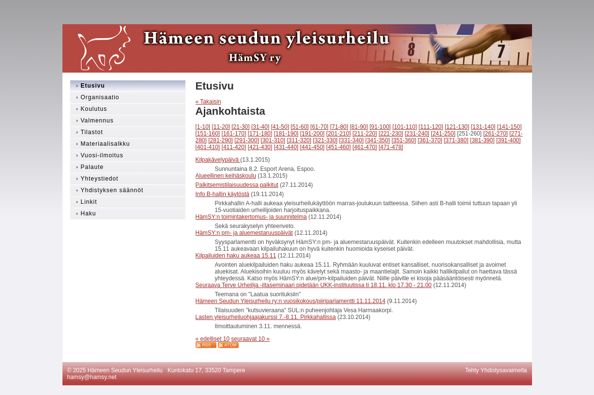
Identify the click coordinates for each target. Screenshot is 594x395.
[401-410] (208, 147)
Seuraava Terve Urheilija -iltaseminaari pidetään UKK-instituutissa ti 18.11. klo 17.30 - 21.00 (314, 285)
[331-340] (351, 140)
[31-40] (260, 126)
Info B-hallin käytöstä (222, 194)
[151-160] (208, 133)
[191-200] (312, 133)
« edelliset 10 (213, 338)
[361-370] (430, 140)
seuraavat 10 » (250, 338)
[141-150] (509, 126)
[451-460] (338, 147)
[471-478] (391, 147)
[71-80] (339, 126)
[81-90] (358, 126)
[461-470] (364, 147)
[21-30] (240, 126)
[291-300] (246, 140)
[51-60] (299, 126)
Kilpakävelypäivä (218, 159)
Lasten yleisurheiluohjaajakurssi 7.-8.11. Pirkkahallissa (266, 317)
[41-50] (280, 126)
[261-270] (495, 133)
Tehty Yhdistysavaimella (496, 370)
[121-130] (457, 126)
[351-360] (404, 140)
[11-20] (221, 126)
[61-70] (319, 126)
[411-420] (234, 147)
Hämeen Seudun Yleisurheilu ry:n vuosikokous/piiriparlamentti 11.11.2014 (291, 301)
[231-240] (417, 133)
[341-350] (378, 140)
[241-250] (443, 133)
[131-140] (483, 126)
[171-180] (260, 133)
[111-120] (431, 126)
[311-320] (299, 140)
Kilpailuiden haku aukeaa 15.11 (236, 255)
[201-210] (338, 133)
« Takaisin (208, 101)
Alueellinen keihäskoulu (226, 175)
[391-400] (508, 140)
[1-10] (203, 126)
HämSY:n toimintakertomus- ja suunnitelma (251, 216)
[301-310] (272, 140)
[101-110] (405, 126)
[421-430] (260, 147)
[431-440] (286, 147)
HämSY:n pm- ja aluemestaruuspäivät (244, 232)
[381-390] (482, 140)
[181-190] (286, 133)
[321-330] (325, 140)
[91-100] (380, 126)
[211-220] (364, 133)
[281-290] (220, 140)
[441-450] (312, 147)
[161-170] (234, 133)
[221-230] (391, 133)
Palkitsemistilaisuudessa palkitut (237, 185)
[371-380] (456, 140)
